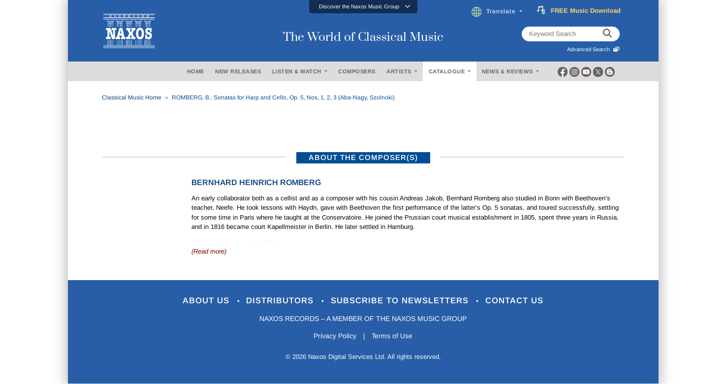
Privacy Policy (334, 336)
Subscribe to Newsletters (401, 301)
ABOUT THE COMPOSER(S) (363, 157)
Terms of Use (392, 336)
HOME (195, 71)
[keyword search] (607, 34)
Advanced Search (593, 49)
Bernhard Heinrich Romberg (256, 182)
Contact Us (515, 301)
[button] (363, 6)
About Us (207, 301)
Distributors (281, 301)
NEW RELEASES (238, 71)
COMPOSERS (357, 71)
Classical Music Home (131, 97)
